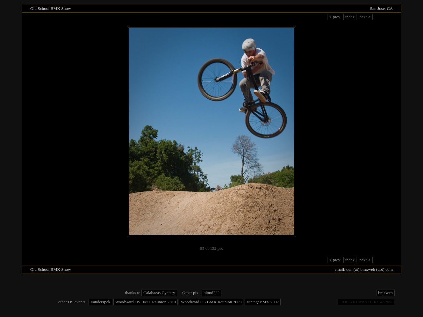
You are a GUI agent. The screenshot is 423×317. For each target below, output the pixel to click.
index (350, 16)
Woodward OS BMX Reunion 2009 (211, 301)
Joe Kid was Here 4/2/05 (366, 301)
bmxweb (385, 292)
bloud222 (211, 292)
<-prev (335, 16)
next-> (365, 16)
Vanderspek (100, 301)
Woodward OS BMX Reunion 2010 (145, 301)
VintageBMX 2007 (263, 301)
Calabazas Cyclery (159, 292)
